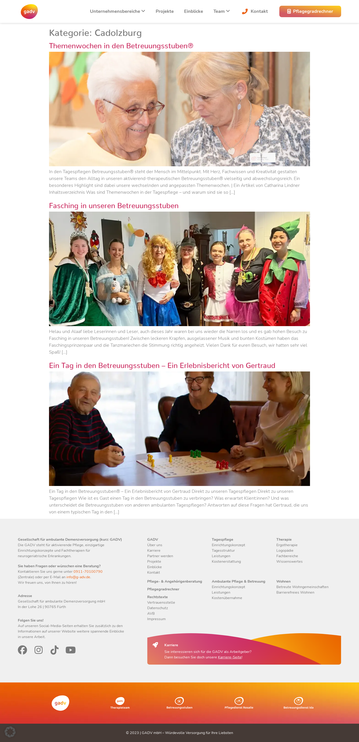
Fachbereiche (287, 556)
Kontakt (254, 11)
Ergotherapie (287, 545)
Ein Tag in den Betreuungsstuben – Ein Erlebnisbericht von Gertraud (162, 363)
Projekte (165, 11)
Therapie (284, 539)
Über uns (154, 545)
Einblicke (193, 11)
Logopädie (285, 550)
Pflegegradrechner (163, 589)
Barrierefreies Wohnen (295, 592)
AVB (151, 613)
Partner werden (160, 556)
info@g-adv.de (78, 577)
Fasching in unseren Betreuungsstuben (114, 203)
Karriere (153, 550)
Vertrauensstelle (161, 602)
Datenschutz (157, 608)
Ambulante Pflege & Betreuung (238, 581)
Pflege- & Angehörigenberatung (174, 581)
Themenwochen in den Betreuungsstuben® (121, 43)
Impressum (156, 619)
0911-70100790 (88, 571)
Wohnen (283, 581)
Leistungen (221, 556)
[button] (10, 732)
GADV (152, 539)
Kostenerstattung (226, 561)
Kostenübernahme (227, 597)
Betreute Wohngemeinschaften (302, 586)
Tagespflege (222, 539)
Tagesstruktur (223, 550)
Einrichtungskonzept (228, 545)
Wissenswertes (289, 561)
